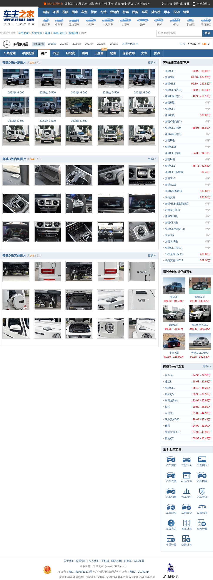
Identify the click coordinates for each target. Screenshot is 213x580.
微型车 (46, 24)
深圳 (78, 3)
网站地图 (116, 560)
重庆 (110, 3)
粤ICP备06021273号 (80, 571)
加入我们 (94, 560)
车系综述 (9, 53)
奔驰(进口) (59, 33)
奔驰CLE (188, 166)
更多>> (152, 62)
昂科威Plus (188, 400)
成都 (117, 3)
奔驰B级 (188, 103)
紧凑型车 (74, 24)
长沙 (123, 3)
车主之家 (23, 33)
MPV (175, 24)
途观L (188, 382)
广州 (104, 3)
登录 (176, 3)
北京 (84, 3)
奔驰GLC (188, 388)
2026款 (52, 43)
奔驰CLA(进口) (188, 90)
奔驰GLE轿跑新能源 (188, 204)
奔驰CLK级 (188, 223)
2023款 (89, 43)
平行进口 (206, 24)
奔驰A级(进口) (188, 134)
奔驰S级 (188, 77)
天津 (97, 3)
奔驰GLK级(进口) (188, 229)
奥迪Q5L (188, 394)
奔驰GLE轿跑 (188, 153)
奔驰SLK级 (188, 216)
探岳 (188, 407)
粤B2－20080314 (140, 571)
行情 (103, 12)
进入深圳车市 (55, 3)
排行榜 (155, 12)
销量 (186, 12)
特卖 (126, 12)
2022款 (101, 43)
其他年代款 (128, 43)
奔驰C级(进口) (188, 121)
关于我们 (69, 560)
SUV (159, 24)
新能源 (191, 24)
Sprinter (188, 235)
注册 (186, 3)
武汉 (130, 3)
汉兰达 (188, 375)
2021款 (114, 43)
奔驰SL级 (188, 185)
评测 (56, 12)
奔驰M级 (188, 159)
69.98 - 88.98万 (174, 328)
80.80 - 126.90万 (174, 356)
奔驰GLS (188, 84)
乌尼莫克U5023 (188, 254)
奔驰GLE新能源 (188, 172)
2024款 (76, 43)
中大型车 (108, 24)
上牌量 (100, 52)
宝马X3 (188, 413)
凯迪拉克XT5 (188, 432)
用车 (167, 12)
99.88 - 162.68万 (200, 356)
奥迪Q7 (188, 438)
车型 (84, 12)
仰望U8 (174, 297)
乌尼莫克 (188, 197)
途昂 (188, 426)
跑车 (142, 24)
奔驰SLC (188, 178)
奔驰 (47, 33)
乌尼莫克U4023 (188, 260)
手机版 (105, 560)
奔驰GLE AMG (199, 352)
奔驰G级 (73, 33)
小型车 (59, 24)
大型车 (126, 24)
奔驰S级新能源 (188, 191)
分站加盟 (139, 560)
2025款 (64, 43)
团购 (135, 12)
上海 (91, 3)
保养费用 (129, 53)
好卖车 (128, 560)
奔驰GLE (188, 71)
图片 (44, 53)
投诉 (176, 12)
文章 (144, 53)
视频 (65, 12)
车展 (145, 12)
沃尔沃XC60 (188, 419)
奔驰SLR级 (188, 241)
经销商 (114, 12)
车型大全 (37, 33)
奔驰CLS (188, 109)
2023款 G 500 (16, 92)
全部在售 (38, 44)
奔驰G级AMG (200, 324)
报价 (94, 12)
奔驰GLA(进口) (188, 248)
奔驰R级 (188, 140)
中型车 (90, 24)
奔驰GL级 (188, 147)
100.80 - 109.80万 (173, 301)
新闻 (46, 12)
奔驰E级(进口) (188, 96)
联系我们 (81, 560)
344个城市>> (142, 3)
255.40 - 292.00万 (199, 328)
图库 (75, 12)
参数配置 (28, 53)
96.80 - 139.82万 (200, 301)
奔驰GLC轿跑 (188, 128)
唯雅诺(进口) (188, 210)
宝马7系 (174, 352)
